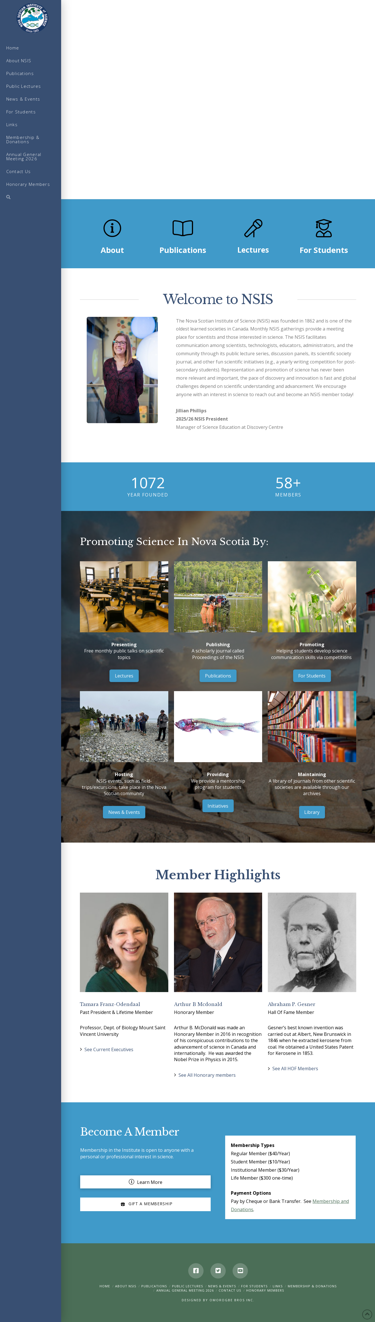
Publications (154, 1286)
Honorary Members (265, 1290)
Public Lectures (187, 1286)
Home (105, 1286)
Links (278, 1286)
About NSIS (125, 1286)
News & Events (222, 1286)
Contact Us (230, 1290)
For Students (254, 1286)
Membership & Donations (312, 1286)
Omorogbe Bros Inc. (232, 1300)
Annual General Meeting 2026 (185, 1290)
